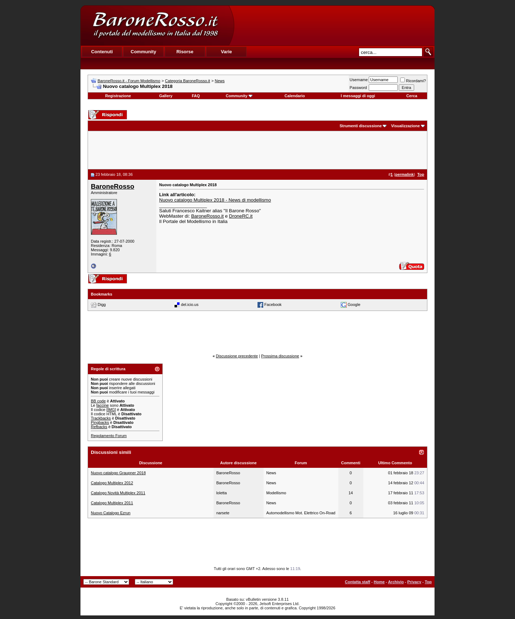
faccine (102, 405)
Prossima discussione (280, 356)
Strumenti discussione (360, 126)
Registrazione (118, 96)
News (220, 81)
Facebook (272, 304)
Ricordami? (413, 81)
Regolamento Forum (109, 436)
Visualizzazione (405, 126)
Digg (102, 304)
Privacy (414, 582)
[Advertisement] (334, 25)
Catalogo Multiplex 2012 (112, 483)
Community (239, 96)
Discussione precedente (237, 356)
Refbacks (99, 427)
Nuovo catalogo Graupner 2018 (118, 473)
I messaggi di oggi (358, 96)
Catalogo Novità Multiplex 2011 (118, 493)
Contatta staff (357, 582)
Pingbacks (100, 422)
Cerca (411, 96)
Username (359, 80)
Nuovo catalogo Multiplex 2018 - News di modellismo (215, 200)
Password (358, 87)
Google (354, 304)
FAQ (196, 96)
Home (379, 582)
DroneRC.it (240, 216)
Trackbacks (101, 418)
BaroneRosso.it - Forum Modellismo (129, 81)
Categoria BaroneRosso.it (187, 81)
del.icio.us (189, 304)
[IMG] (111, 409)
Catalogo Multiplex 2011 (112, 503)
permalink (404, 174)
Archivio (396, 582)
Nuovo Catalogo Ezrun (111, 513)
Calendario (295, 96)
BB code (98, 401)
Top (428, 582)
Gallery (165, 96)
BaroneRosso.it (207, 216)
